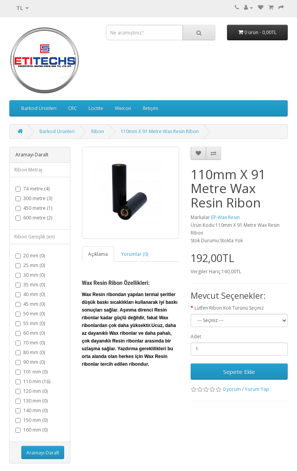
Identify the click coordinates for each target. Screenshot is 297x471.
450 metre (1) (33, 208)
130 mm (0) (31, 400)
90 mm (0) (30, 362)
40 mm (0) (30, 294)
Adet (196, 336)
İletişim (150, 108)
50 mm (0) (30, 313)
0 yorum (232, 389)
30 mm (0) (30, 275)
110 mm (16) (32, 381)
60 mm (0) (30, 333)
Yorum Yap (257, 389)
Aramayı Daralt (42, 452)
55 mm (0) (30, 323)
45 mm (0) (30, 304)
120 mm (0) (31, 391)
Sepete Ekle (239, 371)
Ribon (97, 131)
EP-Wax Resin (225, 217)
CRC (72, 108)
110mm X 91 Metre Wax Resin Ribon (160, 131)
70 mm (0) (30, 342)
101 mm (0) (31, 371)
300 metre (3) (33, 198)
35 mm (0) (30, 284)
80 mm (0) (30, 352)
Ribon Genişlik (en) (34, 236)
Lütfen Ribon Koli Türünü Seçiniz (229, 308)
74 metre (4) (32, 188)
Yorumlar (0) (134, 254)
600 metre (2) (33, 217)
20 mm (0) (30, 255)
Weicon (123, 108)
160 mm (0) (31, 429)
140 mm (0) (31, 410)
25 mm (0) (30, 265)
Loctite (96, 108)
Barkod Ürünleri (38, 108)
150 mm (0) (31, 420)
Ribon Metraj (28, 169)
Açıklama (98, 254)
